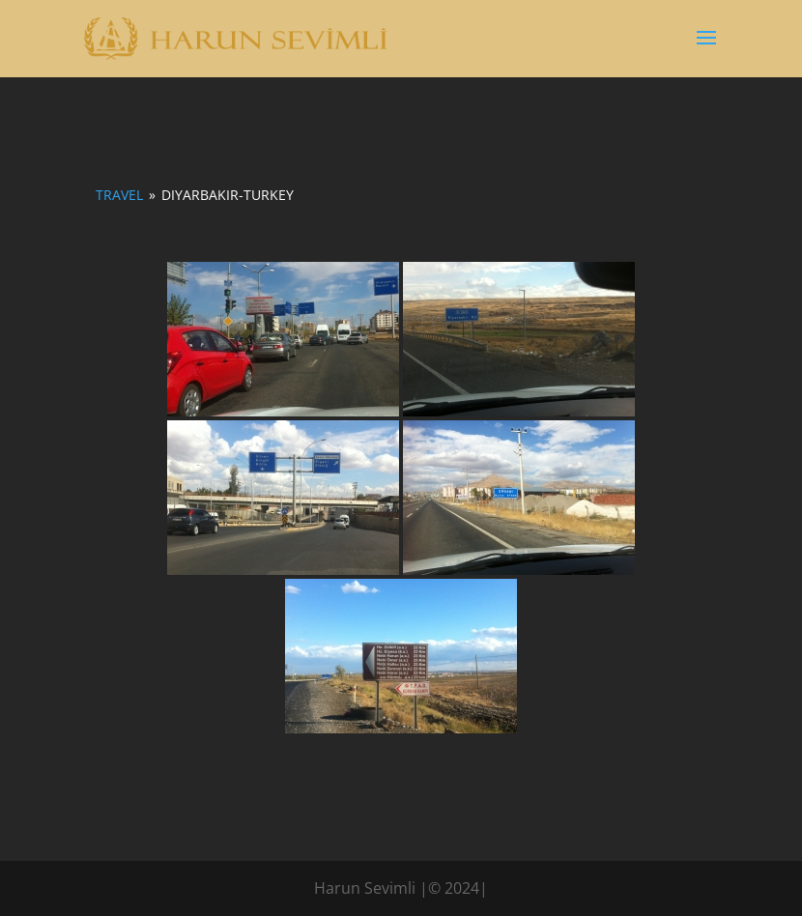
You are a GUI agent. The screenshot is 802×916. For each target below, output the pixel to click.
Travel (119, 195)
